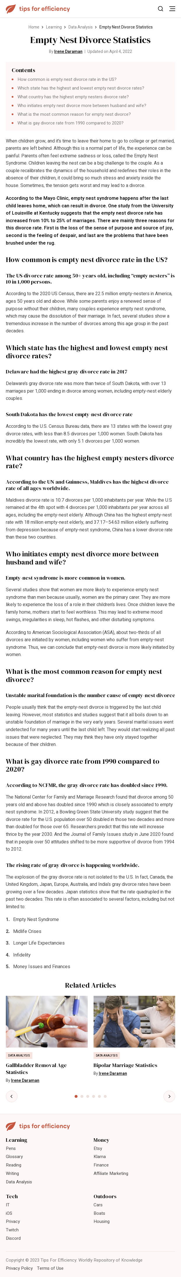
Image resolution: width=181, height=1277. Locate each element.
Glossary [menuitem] (14, 1156)
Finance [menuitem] (101, 1165)
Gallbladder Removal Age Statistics (36, 1069)
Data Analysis (80, 27)
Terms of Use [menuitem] (50, 1268)
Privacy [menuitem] (13, 1221)
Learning (54, 27)
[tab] (76, 1096)
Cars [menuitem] (98, 1205)
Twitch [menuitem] (12, 1230)
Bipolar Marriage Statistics (125, 1065)
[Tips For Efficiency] (38, 9)
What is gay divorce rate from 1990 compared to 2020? (70, 123)
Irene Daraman (68, 52)
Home (34, 27)
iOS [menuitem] (9, 1213)
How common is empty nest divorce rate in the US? (67, 79)
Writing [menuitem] (12, 1173)
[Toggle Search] (161, 9)
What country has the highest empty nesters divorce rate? (73, 97)
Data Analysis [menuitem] (19, 1182)
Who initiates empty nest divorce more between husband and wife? (81, 105)
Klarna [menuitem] (100, 1156)
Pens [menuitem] (11, 1148)
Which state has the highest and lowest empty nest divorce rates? (80, 88)
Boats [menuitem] (99, 1213)
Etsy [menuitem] (98, 1148)
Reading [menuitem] (13, 1165)
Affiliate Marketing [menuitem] (111, 1173)
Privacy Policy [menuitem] (19, 1268)
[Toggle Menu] (172, 9)
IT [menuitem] (8, 1205)
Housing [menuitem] (102, 1221)
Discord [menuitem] (13, 1238)
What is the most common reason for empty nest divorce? (74, 114)
